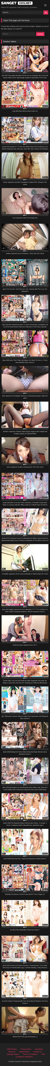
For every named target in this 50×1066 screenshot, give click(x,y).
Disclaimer (39, 1049)
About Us (11, 1052)
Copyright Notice (13, 1054)
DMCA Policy (12, 1049)
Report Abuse (24, 1052)
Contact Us (37, 1052)
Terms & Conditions (30, 1054)
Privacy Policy (26, 1049)
